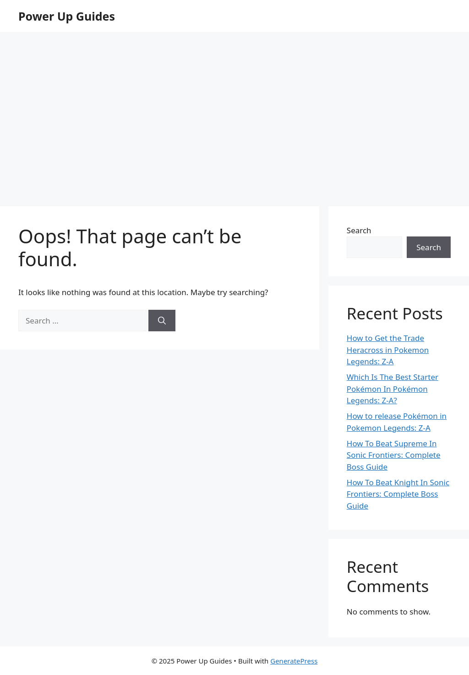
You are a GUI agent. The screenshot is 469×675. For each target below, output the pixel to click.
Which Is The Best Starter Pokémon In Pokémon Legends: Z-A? (392, 389)
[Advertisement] (234, 128)
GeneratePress (293, 660)
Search (359, 230)
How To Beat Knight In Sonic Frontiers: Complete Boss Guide (398, 494)
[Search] (161, 321)
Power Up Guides (66, 16)
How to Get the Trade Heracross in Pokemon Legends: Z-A (388, 350)
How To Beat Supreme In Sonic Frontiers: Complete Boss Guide (394, 455)
